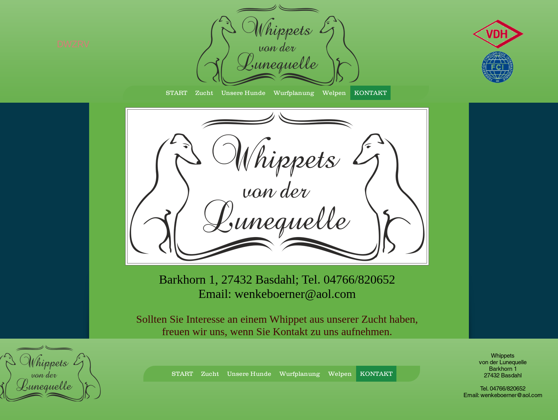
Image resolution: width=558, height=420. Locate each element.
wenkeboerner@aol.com (295, 294)
